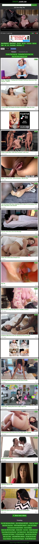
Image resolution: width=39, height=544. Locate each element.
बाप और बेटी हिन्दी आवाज (30, 538)
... (23, 45)
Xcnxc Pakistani (7, 538)
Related (13, 52)
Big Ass (34, 43)
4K (8, 45)
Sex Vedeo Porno (21, 532)
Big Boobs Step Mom (8, 525)
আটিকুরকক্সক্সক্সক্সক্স (20, 534)
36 (36, 33)
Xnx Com (25, 530)
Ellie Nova (19, 45)
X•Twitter (7, 48)
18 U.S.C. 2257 (25, 542)
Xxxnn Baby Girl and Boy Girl (9, 532)
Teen (2, 45)
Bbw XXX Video (7, 536)
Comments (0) (23, 52)
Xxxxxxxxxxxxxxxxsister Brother (15, 527)
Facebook (13, 48)
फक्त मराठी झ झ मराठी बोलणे (22, 523)
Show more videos (19, 515)
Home (11, 542)
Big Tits (24, 43)
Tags (15, 542)
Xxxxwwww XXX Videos (8, 534)
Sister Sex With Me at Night (8, 530)
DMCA (19, 542)
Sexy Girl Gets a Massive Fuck (19, 56)
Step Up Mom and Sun (30, 534)
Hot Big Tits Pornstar (31, 536)
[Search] (16, 5)
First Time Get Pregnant (18, 538)
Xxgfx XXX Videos (32, 525)
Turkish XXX (19, 530)
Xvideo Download (33, 530)
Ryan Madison (5, 43)
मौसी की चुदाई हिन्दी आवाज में (20, 525)
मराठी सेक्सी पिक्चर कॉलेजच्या (18, 536)
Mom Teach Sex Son (32, 532)
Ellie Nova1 (13, 43)
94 (32, 33)
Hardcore (29, 43)
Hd (5, 45)
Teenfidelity (12, 45)
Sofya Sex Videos (33, 523)
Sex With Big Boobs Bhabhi (8, 523)
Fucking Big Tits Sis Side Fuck (25, 54)
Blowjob (19, 43)
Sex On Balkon (28, 527)
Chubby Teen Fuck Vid (11, 54)
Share (2, 48)
